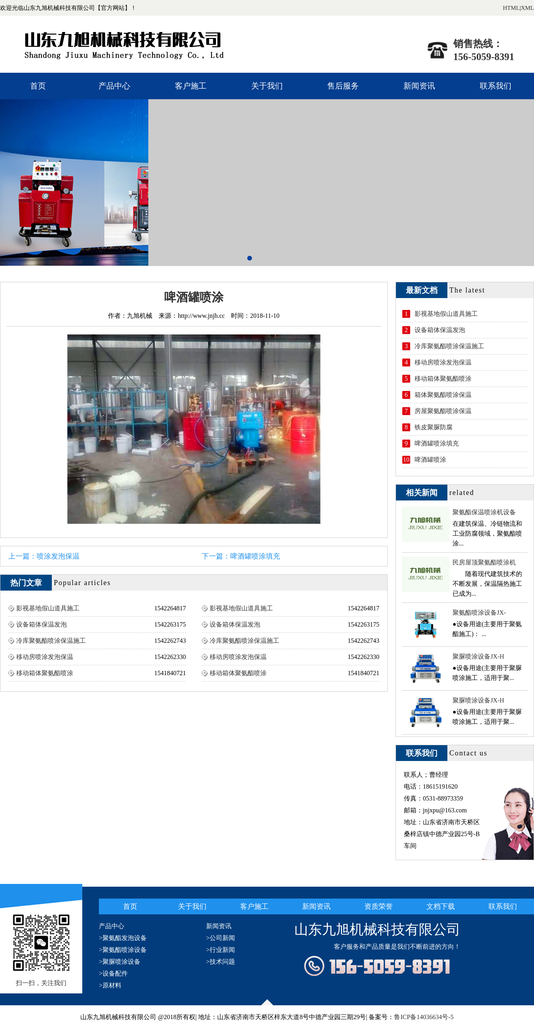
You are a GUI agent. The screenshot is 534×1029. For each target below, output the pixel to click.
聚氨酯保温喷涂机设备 (484, 512)
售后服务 (343, 85)
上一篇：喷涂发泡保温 (44, 556)
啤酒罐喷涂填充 (437, 443)
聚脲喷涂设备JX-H (478, 656)
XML (527, 8)
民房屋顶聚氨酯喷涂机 (484, 562)
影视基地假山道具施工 (48, 608)
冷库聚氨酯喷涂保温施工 (51, 640)
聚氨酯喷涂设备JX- (479, 612)
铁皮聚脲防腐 (434, 427)
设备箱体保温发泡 (41, 624)
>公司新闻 (220, 938)
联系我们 (495, 85)
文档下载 (440, 906)
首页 (38, 85)
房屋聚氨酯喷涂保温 (443, 411)
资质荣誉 (378, 906)
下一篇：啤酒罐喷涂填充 (241, 556)
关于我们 (267, 85)
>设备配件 (113, 973)
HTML (511, 8)
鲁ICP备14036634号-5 (423, 1017)
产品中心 (114, 85)
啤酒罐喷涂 (430, 459)
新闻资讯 (419, 85)
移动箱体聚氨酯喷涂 (44, 673)
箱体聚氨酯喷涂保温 (443, 394)
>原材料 (110, 985)
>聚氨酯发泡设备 (123, 938)
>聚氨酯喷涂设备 (123, 949)
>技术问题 (220, 961)
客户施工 (190, 85)
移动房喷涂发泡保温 (44, 656)
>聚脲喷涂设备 (119, 961)
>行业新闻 (220, 949)
